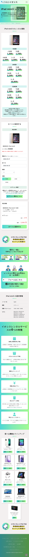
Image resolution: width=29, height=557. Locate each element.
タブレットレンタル (15, 538)
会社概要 (19, 544)
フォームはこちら (12, 280)
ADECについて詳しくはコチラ (14, 407)
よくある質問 (24, 538)
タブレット (8, 23)
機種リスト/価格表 (7, 451)
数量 (3, 169)
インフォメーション (21, 546)
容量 (3, 176)
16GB (6, 178)
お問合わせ (14, 112)
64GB (16, 178)
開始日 (10, 156)
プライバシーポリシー (14, 549)
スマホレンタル (5, 538)
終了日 (4, 163)
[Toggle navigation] (26, 2)
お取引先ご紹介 (11, 544)
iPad (13, 23)
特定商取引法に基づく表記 (9, 546)
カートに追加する (14, 227)
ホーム (2, 23)
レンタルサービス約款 (18, 541)
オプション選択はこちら (14, 196)
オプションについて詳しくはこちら (14, 193)
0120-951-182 (14, 285)
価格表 (14, 517)
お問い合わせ (9, 541)
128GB (6, 182)
